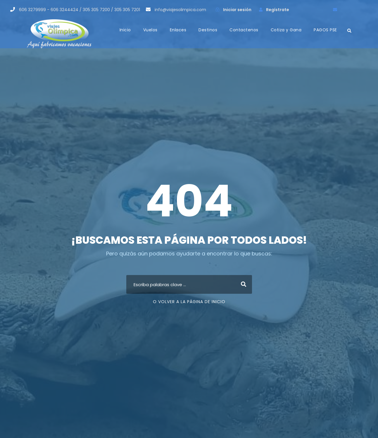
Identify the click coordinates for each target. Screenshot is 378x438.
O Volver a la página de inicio (189, 302)
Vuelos (150, 30)
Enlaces (178, 30)
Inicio (125, 30)
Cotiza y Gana (286, 30)
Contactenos (243, 30)
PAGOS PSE (325, 30)
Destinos (208, 30)
